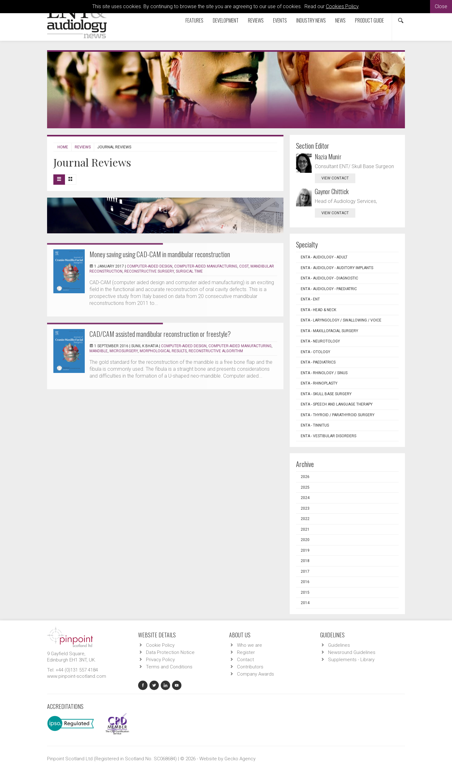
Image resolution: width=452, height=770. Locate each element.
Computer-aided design (149, 266)
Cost (244, 266)
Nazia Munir (328, 156)
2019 (305, 550)
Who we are (249, 645)
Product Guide (369, 20)
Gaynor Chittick (332, 191)
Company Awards (255, 674)
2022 (305, 519)
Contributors (250, 667)
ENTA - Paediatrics (318, 362)
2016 (305, 582)
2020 (305, 540)
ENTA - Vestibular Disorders (328, 436)
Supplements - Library (351, 659)
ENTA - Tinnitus (315, 425)
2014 (305, 603)
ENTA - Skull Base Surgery (326, 394)
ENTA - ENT (310, 299)
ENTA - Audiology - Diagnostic (329, 278)
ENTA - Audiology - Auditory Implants (337, 268)
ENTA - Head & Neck (318, 310)
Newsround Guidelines (351, 652)
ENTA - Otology (315, 352)
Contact (245, 659)
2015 (305, 592)
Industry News (311, 20)
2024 (305, 498)
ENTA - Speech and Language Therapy (337, 404)
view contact (335, 178)
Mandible (98, 351)
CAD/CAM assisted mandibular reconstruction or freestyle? (160, 334)
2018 (305, 561)
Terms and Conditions (169, 667)
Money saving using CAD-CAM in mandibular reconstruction (159, 254)
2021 (305, 529)
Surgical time (189, 271)
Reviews (256, 20)
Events (280, 20)
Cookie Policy (160, 645)
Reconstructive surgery (149, 271)
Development (226, 20)
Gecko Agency (240, 759)
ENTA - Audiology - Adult (324, 257)
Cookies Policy (342, 6)
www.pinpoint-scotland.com (76, 676)
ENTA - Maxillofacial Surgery (329, 331)
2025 (305, 487)
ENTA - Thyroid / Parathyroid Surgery (337, 415)
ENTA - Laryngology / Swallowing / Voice (341, 320)
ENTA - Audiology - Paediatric (329, 289)
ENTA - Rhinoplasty (319, 383)
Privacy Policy (160, 659)
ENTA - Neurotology (320, 341)
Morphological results (163, 351)
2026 (305, 477)
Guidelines (339, 645)
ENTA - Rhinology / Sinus (324, 373)
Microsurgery (124, 351)
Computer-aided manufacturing (205, 266)
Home (62, 147)
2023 (305, 508)
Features (194, 20)
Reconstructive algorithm (216, 351)
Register (246, 652)
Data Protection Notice (170, 652)
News (340, 20)
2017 (305, 571)
